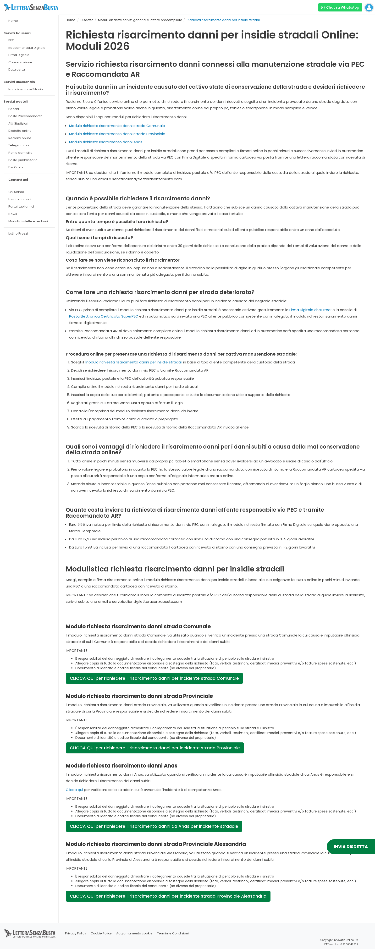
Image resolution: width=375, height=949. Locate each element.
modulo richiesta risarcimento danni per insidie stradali (133, 362)
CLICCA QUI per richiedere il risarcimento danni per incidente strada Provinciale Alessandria (168, 896)
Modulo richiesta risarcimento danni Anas (105, 141)
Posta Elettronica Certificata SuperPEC (103, 316)
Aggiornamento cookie (134, 933)
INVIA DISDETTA (351, 847)
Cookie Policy (101, 933)
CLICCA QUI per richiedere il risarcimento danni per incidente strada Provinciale (155, 748)
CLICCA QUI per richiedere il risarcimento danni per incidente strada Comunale (154, 678)
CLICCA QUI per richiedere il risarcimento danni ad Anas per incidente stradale (154, 826)
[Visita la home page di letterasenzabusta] (31, 7)
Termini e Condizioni (173, 933)
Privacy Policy (75, 933)
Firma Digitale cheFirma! (310, 309)
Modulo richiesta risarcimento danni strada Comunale (117, 125)
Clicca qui (74, 789)
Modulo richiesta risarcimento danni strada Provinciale (117, 133)
